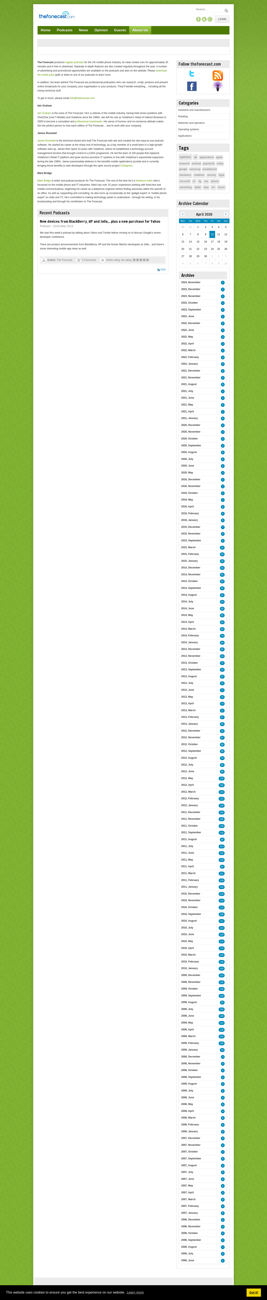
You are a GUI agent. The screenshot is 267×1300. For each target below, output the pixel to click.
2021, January (189, 418)
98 (222, 744)
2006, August (189, 1246)
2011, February (190, 880)
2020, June (187, 465)
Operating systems (188, 129)
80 (222, 772)
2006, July (187, 1253)
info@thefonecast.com (82, 98)
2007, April (187, 1192)
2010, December (190, 893)
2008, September (191, 1077)
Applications (185, 135)
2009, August (189, 1002)
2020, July (187, 459)
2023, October (189, 302)
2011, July (187, 846)
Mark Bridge (44, 180)
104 (221, 955)
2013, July (187, 683)
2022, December (190, 323)
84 (222, 643)
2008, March (188, 1117)
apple (219, 157)
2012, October (189, 744)
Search (226, 10)
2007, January (189, 1212)
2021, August (189, 384)
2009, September (191, 995)
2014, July (187, 601)
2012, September (191, 750)
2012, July (187, 764)
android (196, 163)
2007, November (190, 1145)
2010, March (188, 954)
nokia (220, 163)
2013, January (189, 723)
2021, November (190, 377)
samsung (194, 169)
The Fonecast (64, 260)
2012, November (190, 737)
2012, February (190, 798)
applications (206, 157)
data (206, 187)
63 (222, 629)
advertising (186, 187)
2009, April (187, 1029)
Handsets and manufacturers (194, 110)
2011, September (191, 832)
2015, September (191, 540)
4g (199, 181)
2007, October (189, 1151)
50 (222, 609)
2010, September (191, 914)
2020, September (191, 445)
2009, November (190, 982)
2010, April (187, 948)
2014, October (189, 581)
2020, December (190, 425)
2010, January (189, 968)
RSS (163, 269)
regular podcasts (74, 62)
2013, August (189, 676)
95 (222, 724)
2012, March (188, 791)
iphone (215, 181)
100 (221, 785)
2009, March (188, 1036)
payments (209, 163)
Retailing (183, 116)
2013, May (187, 696)
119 (221, 833)
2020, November (190, 431)
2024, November (190, 282)
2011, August (189, 839)
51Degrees (126, 165)
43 (222, 602)
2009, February (190, 1043)
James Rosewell (46, 140)
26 (222, 561)
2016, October (189, 493)
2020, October (189, 438)
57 (222, 677)
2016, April (187, 506)
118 (221, 894)
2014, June (187, 608)
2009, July (187, 1009)
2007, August (189, 1165)
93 (222, 1002)
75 (222, 683)
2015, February (190, 554)
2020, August (189, 452)
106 (221, 812)
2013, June (187, 689)
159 (221, 1009)
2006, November (190, 1226)
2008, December (190, 1056)
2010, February (190, 961)
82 (222, 867)
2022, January (189, 363)
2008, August (189, 1083)
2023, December (190, 289)
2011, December (190, 812)
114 (221, 941)
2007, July (187, 1172)
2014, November (190, 574)
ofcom (221, 187)
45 (222, 575)
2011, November (190, 818)
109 (221, 819)
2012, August (189, 757)
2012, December (190, 730)
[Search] (209, 9)
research (184, 163)
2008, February (190, 1124)
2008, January (189, 1131)
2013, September (191, 669)
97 (222, 717)
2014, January (189, 642)
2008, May (187, 1104)
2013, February (190, 717)
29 (222, 1050)
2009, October (189, 988)
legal (221, 175)
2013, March (188, 710)
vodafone (199, 175)
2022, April (187, 343)
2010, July (187, 927)
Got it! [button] (253, 1292)
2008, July (187, 1090)
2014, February (190, 635)
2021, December (190, 370)
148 (221, 996)
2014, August (189, 594)
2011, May (187, 859)
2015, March (188, 547)
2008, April (187, 1111)
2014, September (191, 588)
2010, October (189, 907)
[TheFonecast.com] (57, 15)
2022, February (190, 357)
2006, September (191, 1240)
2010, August (189, 920)
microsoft (185, 181)
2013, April (187, 703)
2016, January (189, 520)
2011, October (189, 825)
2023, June (187, 316)
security (211, 175)
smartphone (210, 169)
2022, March (188, 350)
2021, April (187, 411)
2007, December (190, 1138)
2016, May (187, 499)
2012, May (187, 778)
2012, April (187, 784)
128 (221, 934)
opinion (185, 157)
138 (221, 880)
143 (221, 968)
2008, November (190, 1063)
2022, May (187, 336)
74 (222, 704)
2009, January (189, 1049)
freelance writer (144, 180)
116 (221, 887)
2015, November (190, 533)
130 (221, 826)
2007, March (188, 1199)
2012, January (189, 805)
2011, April (187, 866)
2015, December (190, 527)
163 (221, 1036)
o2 (194, 181)
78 (222, 636)
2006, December (190, 1219)
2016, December (190, 479)
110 (221, 792)
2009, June (187, 1015)
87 (222, 738)
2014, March (188, 628)
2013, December (190, 649)
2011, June (187, 852)
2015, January (189, 560)
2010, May (187, 941)
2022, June (187, 330)
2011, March (188, 873)
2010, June (187, 934)
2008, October (189, 1070)
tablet (198, 187)
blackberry (185, 175)
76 (222, 670)
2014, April (187, 622)
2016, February (190, 513)
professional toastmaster (88, 121)
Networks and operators (191, 122)
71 (222, 663)
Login (222, 19)
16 (222, 548)
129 (221, 806)
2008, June (187, 1097)
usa (206, 181)
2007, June (187, 1178)
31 (222, 595)
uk (195, 157)
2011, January (189, 886)
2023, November (190, 296)
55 (222, 622)
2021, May (187, 404)
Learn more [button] (135, 1292)
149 (221, 989)
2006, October (189, 1233)
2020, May (187, 472)
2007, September (191, 1158)
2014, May (187, 615)
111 (221, 921)
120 (221, 853)
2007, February (190, 1206)
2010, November (190, 900)
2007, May (187, 1185)
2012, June (187, 771)
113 (221, 799)
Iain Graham (44, 113)
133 (221, 778)
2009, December (190, 975)
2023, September (191, 309)
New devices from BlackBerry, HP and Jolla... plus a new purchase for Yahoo (100, 221)
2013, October (189, 662)
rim (213, 187)
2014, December (190, 567)
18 (222, 554)
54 (222, 581)
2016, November (190, 486)
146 (221, 982)
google (183, 169)
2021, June (187, 397)
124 (221, 846)
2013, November (190, 655)
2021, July (187, 391)
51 (222, 615)
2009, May (187, 1022)
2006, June (187, 1260)
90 (222, 839)
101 (221, 873)
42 (222, 588)
